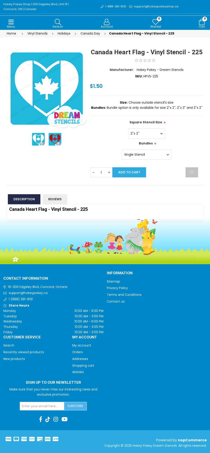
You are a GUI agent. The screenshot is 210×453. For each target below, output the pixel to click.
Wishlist (78, 372)
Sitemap (113, 281)
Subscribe (75, 406)
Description (24, 199)
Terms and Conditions (124, 294)
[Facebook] (40, 419)
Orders (77, 352)
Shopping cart (83, 365)
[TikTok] (47, 419)
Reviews (55, 199)
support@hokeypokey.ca (28, 293)
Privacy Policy (117, 288)
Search (8, 345)
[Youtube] (64, 419)
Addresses (80, 359)
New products (14, 359)
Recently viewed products (23, 352)
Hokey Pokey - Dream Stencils (160, 70)
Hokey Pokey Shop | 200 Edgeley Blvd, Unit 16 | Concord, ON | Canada (36, 6)
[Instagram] (55, 419)
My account (81, 345)
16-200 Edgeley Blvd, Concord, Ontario (38, 287)
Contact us (116, 301)
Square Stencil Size (145, 122)
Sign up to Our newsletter (53, 382)
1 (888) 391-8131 (21, 299)
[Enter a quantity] (101, 172)
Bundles (146, 143)
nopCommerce (192, 440)
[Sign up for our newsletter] (42, 406)
